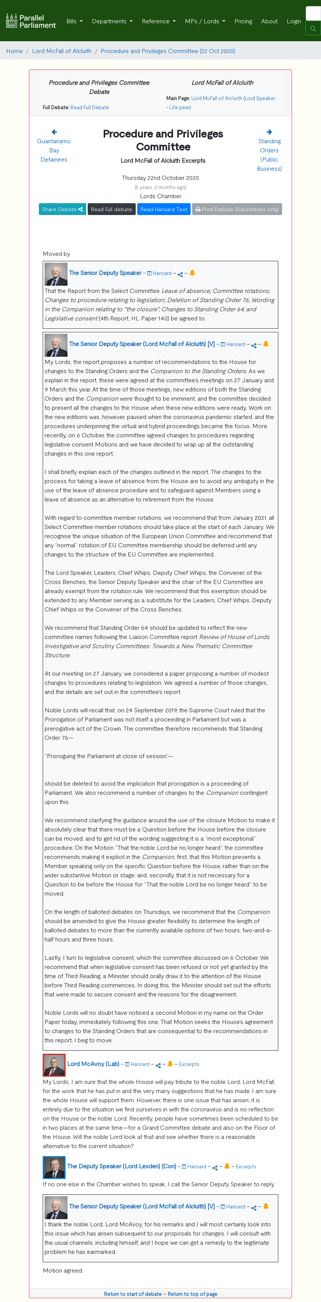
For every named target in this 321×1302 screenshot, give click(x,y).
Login (294, 20)
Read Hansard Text (164, 209)
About (269, 20)
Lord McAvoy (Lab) (93, 1063)
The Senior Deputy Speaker (105, 272)
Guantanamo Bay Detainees (54, 149)
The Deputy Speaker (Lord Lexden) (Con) (121, 1165)
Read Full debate (111, 209)
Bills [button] (72, 20)
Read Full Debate (90, 107)
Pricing (243, 20)
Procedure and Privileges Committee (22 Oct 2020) (168, 50)
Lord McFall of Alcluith (61, 50)
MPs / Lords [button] (203, 20)
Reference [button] (156, 20)
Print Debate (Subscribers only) (237, 209)
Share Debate (62, 209)
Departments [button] (110, 20)
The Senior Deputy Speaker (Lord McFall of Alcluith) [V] (142, 343)
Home (14, 50)
